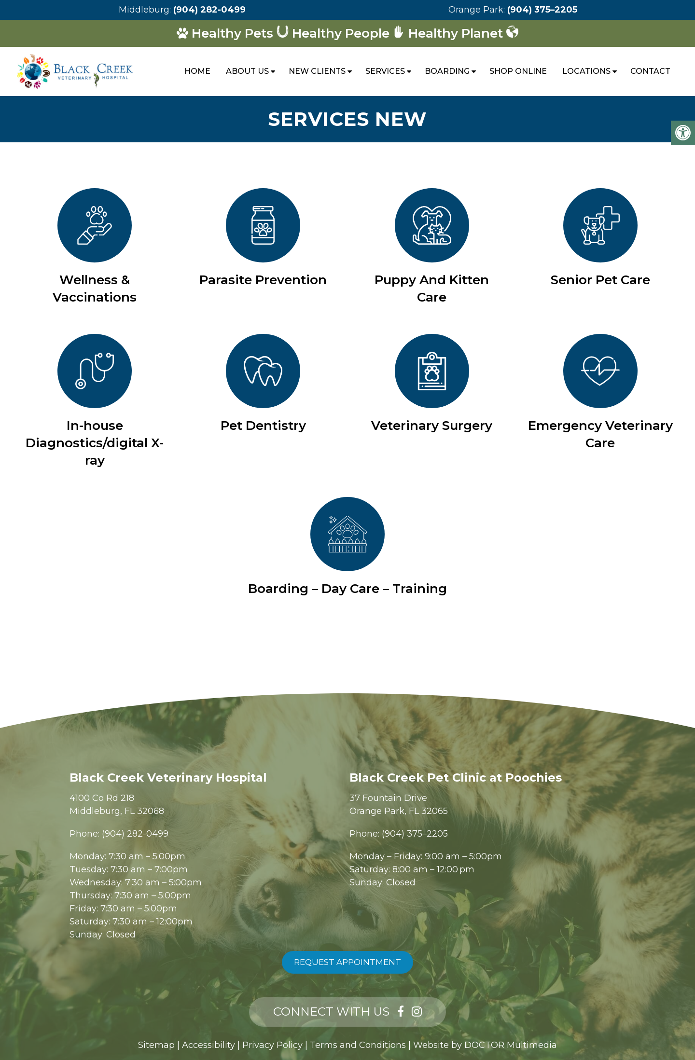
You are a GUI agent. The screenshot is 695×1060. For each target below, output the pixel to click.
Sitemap (156, 1045)
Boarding (447, 71)
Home (197, 71)
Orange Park (475, 9)
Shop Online (518, 71)
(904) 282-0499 (209, 9)
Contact (650, 71)
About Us (247, 71)
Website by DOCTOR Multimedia (485, 1045)
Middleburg (144, 9)
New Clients (317, 71)
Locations (586, 71)
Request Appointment (347, 962)
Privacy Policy (272, 1045)
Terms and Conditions (358, 1045)
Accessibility (208, 1045)
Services (385, 71)
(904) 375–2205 (542, 9)
